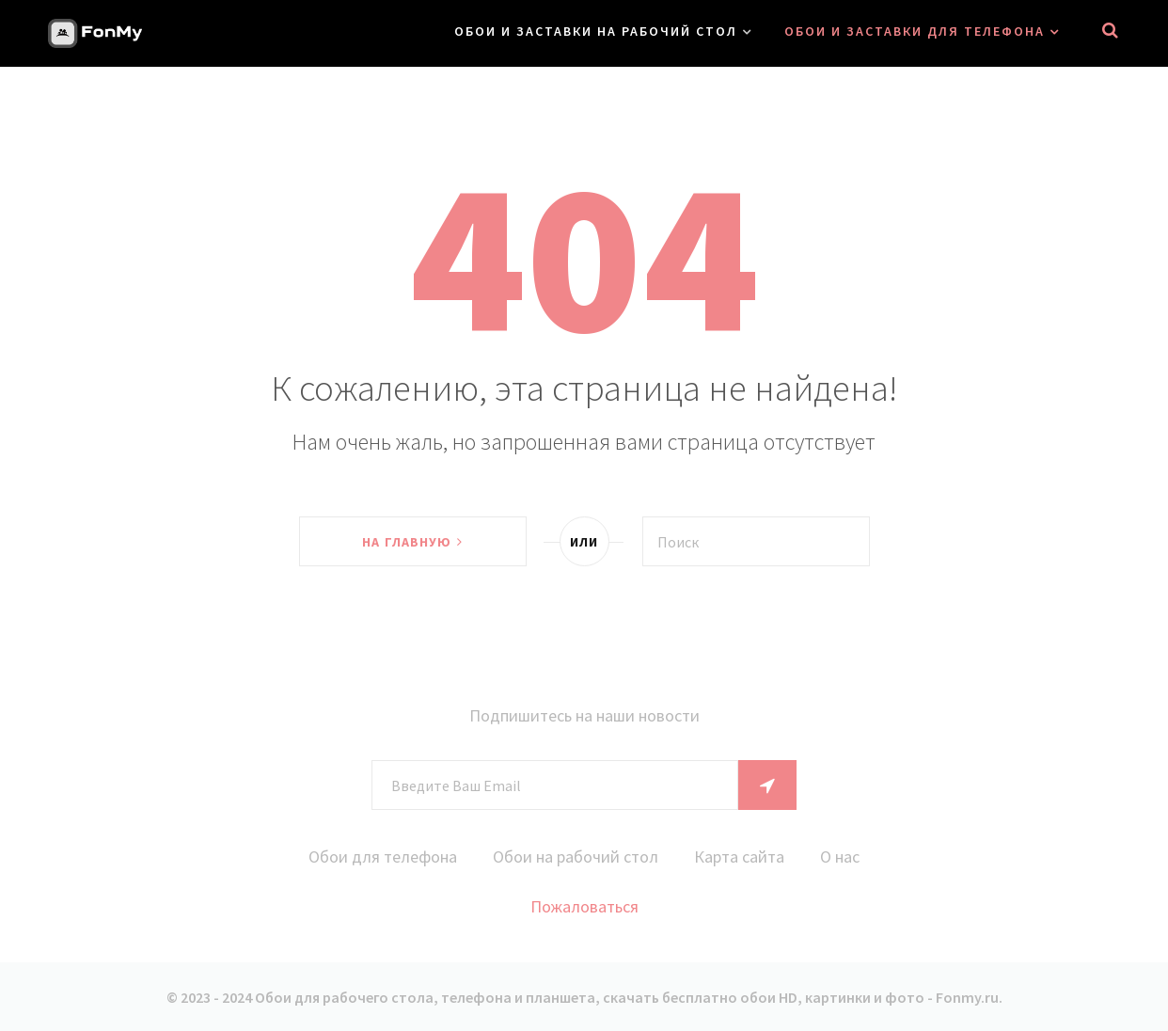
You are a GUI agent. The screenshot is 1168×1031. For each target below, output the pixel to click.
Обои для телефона (382, 856)
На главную (412, 541)
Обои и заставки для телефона (914, 31)
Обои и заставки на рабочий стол (595, 31)
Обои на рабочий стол (575, 856)
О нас (840, 856)
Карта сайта (739, 856)
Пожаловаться (584, 906)
